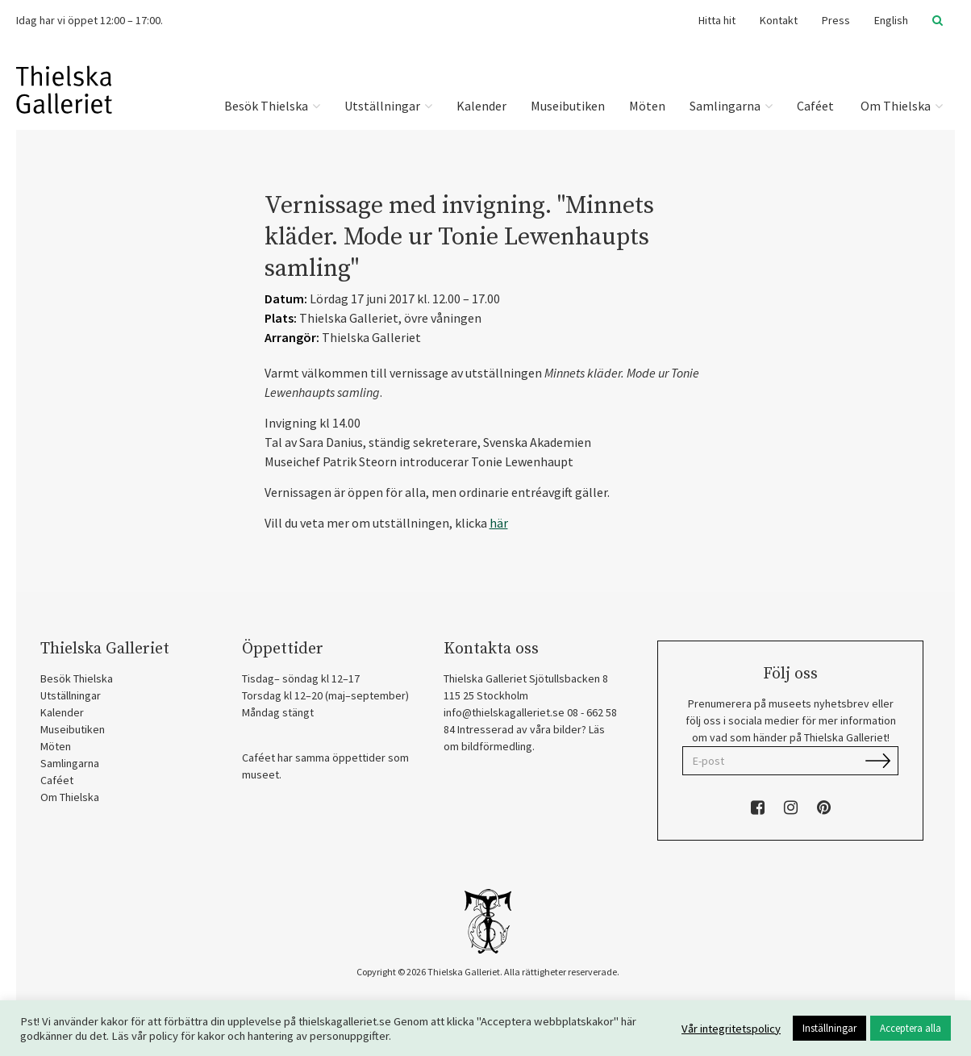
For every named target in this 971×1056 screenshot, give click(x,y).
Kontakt (779, 20)
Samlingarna (731, 106)
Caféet (815, 106)
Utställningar (388, 106)
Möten (647, 106)
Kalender (481, 106)
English (891, 20)
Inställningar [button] (829, 1028)
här (499, 523)
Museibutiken (568, 106)
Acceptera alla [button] (910, 1028)
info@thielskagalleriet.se (504, 712)
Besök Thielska (272, 106)
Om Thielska (900, 106)
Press (836, 20)
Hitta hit (717, 20)
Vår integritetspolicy (731, 1028)
